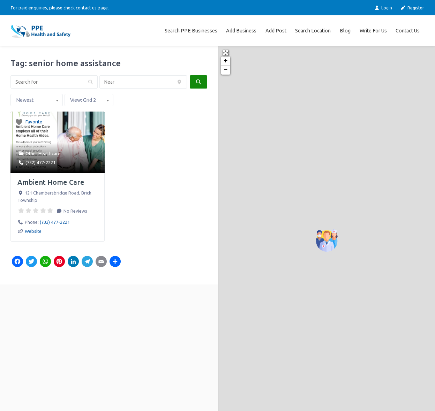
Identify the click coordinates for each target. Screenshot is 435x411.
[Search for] (54, 82)
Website (33, 231)
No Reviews (74, 210)
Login (383, 7)
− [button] (226, 70)
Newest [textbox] (24, 100)
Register (412, 7)
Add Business (241, 30)
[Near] (143, 82)
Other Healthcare (42, 153)
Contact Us (408, 30)
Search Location (313, 30)
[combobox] (36, 100)
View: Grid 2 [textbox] (83, 100)
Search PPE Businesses (191, 30)
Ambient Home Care (50, 182)
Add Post (275, 30)
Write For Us (373, 30)
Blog (345, 30)
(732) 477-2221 (40, 162)
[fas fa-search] (198, 82)
